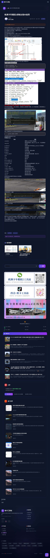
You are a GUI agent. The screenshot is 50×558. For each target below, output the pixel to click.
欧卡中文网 (23, 545)
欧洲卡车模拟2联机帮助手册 (18, 479)
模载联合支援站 (26, 543)
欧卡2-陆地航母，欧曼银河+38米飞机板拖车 (18, 344)
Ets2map (29, 545)
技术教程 (43, 18)
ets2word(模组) (4, 545)
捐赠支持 (3, 532)
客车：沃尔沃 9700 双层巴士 (15, 352)
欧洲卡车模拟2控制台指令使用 (19, 405)
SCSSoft (10, 543)
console (15, 233)
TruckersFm (40, 545)
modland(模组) (11, 545)
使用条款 (40, 553)
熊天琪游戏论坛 (5, 548)
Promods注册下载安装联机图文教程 (19, 414)
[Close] (1, 501)
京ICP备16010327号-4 (31, 531)
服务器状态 (29, 512)
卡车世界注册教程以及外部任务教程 (20, 433)
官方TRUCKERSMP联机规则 (18, 489)
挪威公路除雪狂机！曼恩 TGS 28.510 (17, 359)
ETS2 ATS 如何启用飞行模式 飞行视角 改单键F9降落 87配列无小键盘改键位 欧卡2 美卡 (27, 337)
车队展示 (28, 514)
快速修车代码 (15, 470)
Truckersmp (15, 543)
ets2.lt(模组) (18, 545)
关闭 (2, 502)
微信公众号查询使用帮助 (17, 442)
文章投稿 (3, 530)
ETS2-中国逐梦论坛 (13, 548)
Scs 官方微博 (34, 545)
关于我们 (3, 528)
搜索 (42, 266)
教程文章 (28, 518)
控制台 (9, 233)
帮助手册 (3, 534)
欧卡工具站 (10, 19)
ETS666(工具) (33, 543)
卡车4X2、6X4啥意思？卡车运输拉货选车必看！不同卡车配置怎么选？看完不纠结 (26, 374)
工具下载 (28, 516)
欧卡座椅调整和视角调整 (17, 461)
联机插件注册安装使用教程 (18, 424)
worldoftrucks (4, 543)
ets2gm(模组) (40, 543)
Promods (20, 543)
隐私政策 (35, 553)
